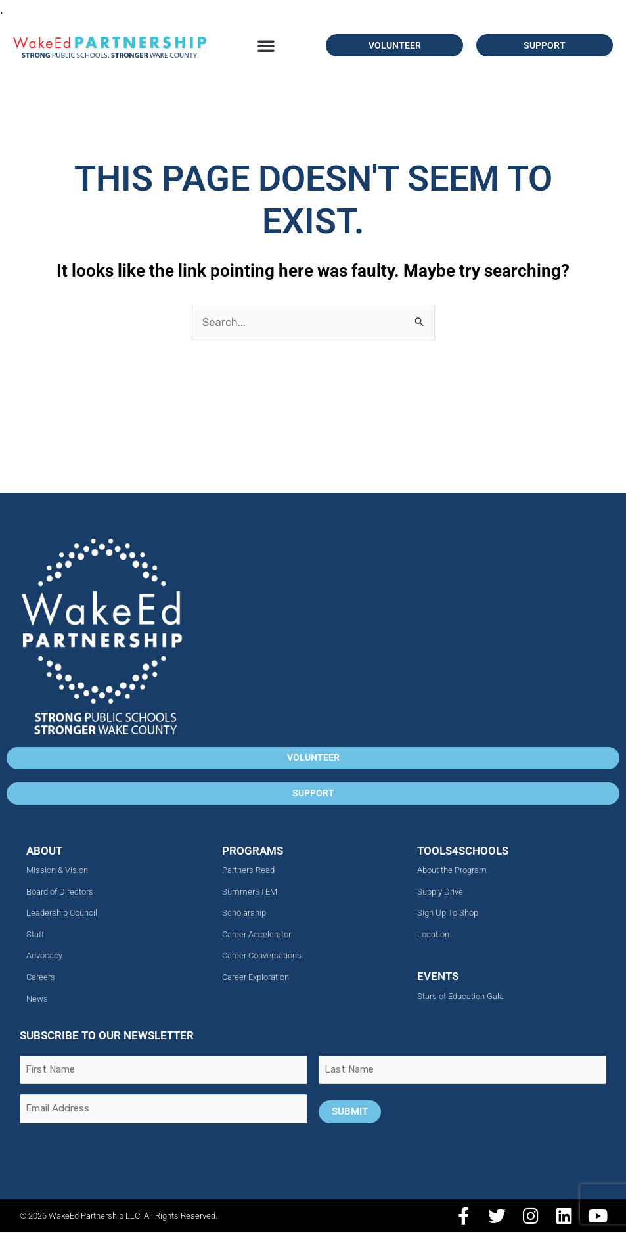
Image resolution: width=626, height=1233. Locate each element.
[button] (266, 45)
